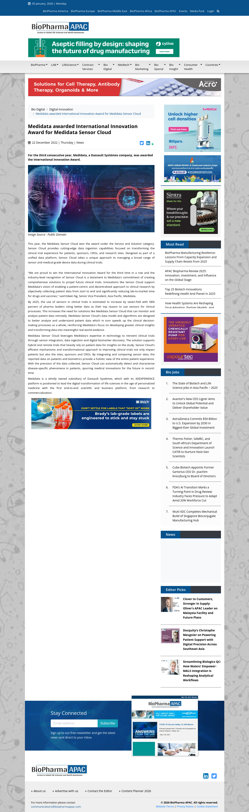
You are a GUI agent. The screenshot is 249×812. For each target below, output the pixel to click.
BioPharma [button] (38, 65)
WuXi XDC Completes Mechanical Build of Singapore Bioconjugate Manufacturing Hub (194, 516)
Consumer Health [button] (190, 67)
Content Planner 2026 (135, 791)
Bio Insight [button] (173, 67)
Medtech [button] (123, 65)
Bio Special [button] (158, 67)
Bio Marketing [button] (141, 67)
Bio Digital (38, 109)
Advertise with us (65, 791)
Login (210, 11)
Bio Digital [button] (107, 67)
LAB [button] (53, 65)
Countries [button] (212, 65)
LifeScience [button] (69, 65)
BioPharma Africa (141, 11)
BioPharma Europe (83, 11)
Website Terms (165, 806)
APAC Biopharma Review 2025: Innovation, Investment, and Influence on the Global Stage (190, 276)
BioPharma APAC (165, 11)
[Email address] (74, 723)
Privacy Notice (185, 806)
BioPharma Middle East (112, 11)
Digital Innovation (61, 109)
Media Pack (197, 11)
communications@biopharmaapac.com (56, 806)
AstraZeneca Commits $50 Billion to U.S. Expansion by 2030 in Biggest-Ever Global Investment (194, 423)
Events (183, 11)
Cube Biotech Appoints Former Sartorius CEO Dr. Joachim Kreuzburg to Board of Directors (194, 471)
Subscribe (107, 723)
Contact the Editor (98, 791)
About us (38, 791)
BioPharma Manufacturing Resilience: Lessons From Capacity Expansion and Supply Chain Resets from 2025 (190, 258)
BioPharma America (55, 11)
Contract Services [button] (87, 67)
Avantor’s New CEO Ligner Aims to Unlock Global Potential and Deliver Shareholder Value (193, 403)
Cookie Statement (207, 806)
